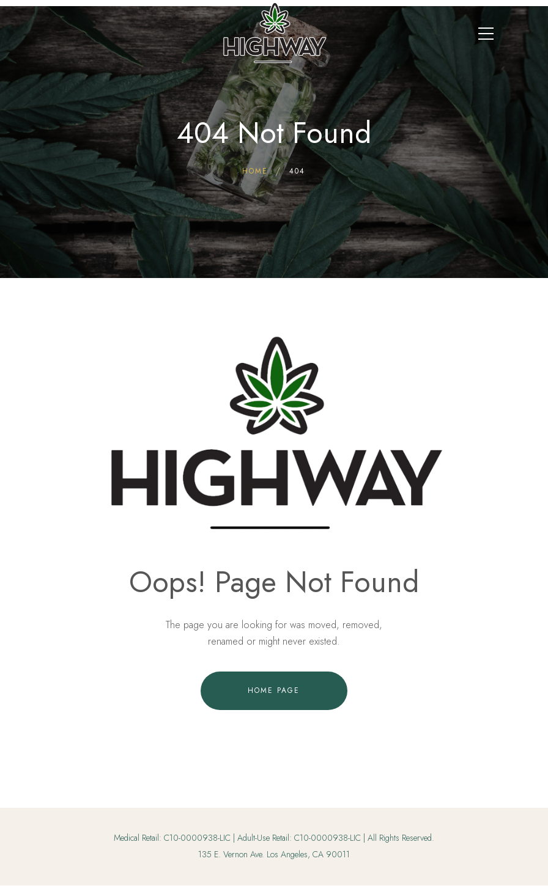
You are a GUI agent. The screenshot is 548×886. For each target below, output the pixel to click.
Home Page (274, 690)
